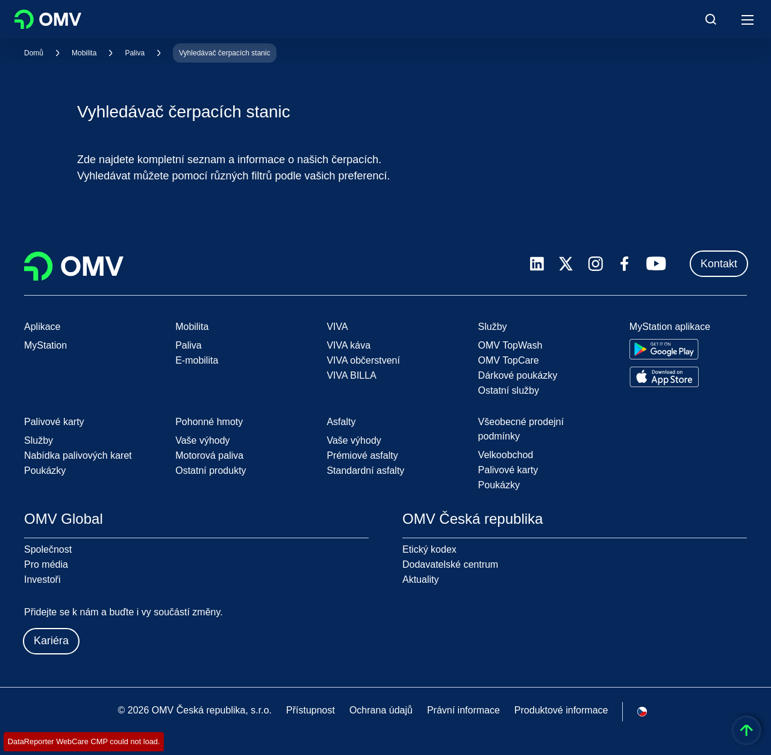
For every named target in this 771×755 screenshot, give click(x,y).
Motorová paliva (209, 455)
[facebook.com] (624, 263)
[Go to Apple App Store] (664, 377)
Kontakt (719, 264)
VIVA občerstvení (363, 360)
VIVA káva (348, 345)
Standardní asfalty (365, 470)
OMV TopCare (508, 360)
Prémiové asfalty (362, 455)
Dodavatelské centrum (450, 564)
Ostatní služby (508, 390)
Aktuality (420, 579)
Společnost (48, 549)
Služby (38, 440)
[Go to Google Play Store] (664, 349)
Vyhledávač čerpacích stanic (224, 53)
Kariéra (51, 641)
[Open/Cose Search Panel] (710, 19)
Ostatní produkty (210, 470)
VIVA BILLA (351, 375)
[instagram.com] (595, 264)
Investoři (42, 579)
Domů (33, 53)
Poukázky (45, 470)
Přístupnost (310, 710)
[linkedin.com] (537, 264)
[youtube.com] (656, 263)
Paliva (135, 53)
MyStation (45, 345)
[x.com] (566, 263)
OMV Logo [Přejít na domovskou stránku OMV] (47, 19)
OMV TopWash (510, 345)
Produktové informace (561, 710)
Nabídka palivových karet (78, 455)
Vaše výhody (202, 440)
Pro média (46, 564)
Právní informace (463, 710)
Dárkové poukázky (518, 375)
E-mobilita (196, 360)
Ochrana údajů (381, 710)
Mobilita (84, 53)
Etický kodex (429, 549)
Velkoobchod (506, 455)
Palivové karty (508, 470)
